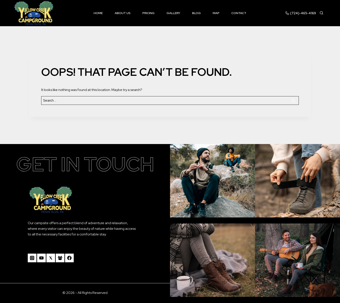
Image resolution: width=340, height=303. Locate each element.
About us (123, 13)
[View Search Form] (323, 13)
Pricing (148, 13)
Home (98, 13)
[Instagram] (32, 258)
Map (216, 13)
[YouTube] (41, 258)
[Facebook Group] (60, 258)
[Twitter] (50, 258)
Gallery (173, 13)
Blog (196, 13)
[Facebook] (69, 258)
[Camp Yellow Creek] (34, 13)
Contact (238, 13)
